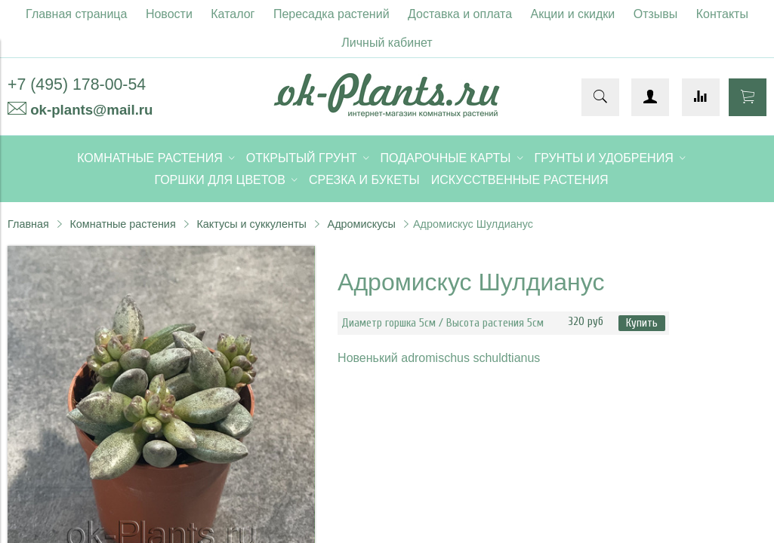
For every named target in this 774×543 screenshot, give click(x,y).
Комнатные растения (122, 224)
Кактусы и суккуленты (251, 224)
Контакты (722, 14)
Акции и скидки (573, 14)
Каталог (232, 14)
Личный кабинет (386, 42)
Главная (28, 224)
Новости (169, 14)
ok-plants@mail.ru (91, 110)
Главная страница (76, 14)
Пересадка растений (331, 14)
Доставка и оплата (460, 14)
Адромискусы (362, 224)
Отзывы (656, 14)
